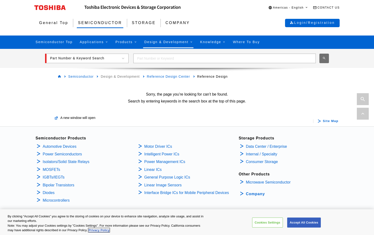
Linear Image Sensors (163, 185)
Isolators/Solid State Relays (66, 162)
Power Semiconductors (62, 154)
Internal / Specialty (261, 154)
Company (255, 194)
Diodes (49, 193)
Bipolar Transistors (58, 185)
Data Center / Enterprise (266, 146)
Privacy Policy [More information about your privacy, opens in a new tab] (98, 231)
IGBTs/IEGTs (54, 177)
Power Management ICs (164, 162)
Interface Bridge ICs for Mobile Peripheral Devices (186, 193)
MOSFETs (51, 170)
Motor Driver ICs (158, 146)
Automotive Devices (59, 146)
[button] (288, 7)
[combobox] (224, 58)
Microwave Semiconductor (268, 182)
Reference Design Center (168, 76)
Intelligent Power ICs (161, 154)
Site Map (330, 121)
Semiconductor (81, 76)
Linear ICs (153, 170)
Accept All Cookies (304, 223)
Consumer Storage (262, 162)
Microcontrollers (56, 200)
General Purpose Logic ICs (167, 177)
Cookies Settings (267, 223)
